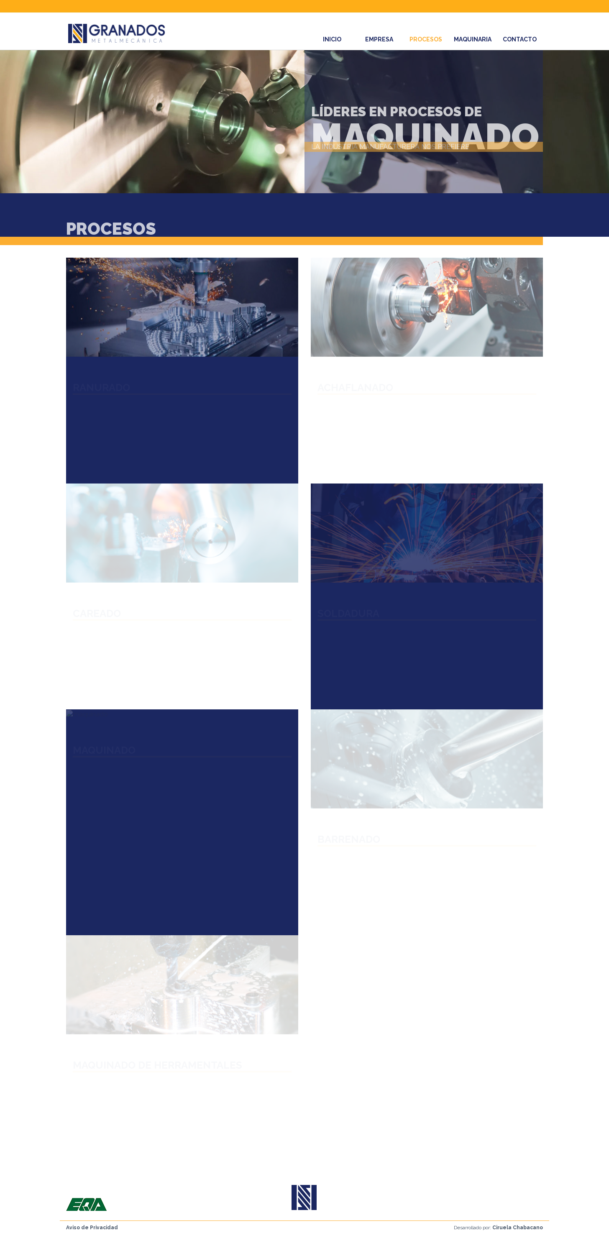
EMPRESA (379, 39)
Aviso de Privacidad (92, 1228)
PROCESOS (425, 39)
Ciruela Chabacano (517, 1228)
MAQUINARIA (472, 39)
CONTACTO (520, 39)
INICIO (332, 39)
